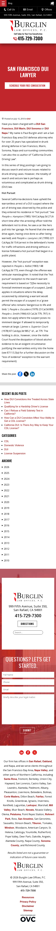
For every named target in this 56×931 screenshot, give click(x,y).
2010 (5, 560)
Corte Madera (11, 796)
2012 (5, 548)
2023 (5, 484)
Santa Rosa (10, 779)
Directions (27, 624)
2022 (5, 490)
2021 (5, 496)
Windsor (9, 827)
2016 (5, 525)
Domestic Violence (14, 445)
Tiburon (36, 823)
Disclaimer (28, 906)
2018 (5, 514)
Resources (28, 897)
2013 (5, 543)
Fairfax (39, 796)
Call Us (9, 9)
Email (28, 9)
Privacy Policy (28, 901)
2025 (5, 473)
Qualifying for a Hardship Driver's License (26, 406)
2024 (5, 478)
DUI (28, 119)
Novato (30, 810)
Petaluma (15, 814)
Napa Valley (41, 770)
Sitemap (28, 910)
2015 (5, 531)
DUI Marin (20, 128)
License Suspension (15, 453)
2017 (5, 519)
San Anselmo (25, 819)
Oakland (47, 761)
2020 (5, 502)
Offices (46, 9)
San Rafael (35, 761)
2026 (5, 467)
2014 (5, 537)
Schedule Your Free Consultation (27, 85)
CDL (6, 441)
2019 (5, 508)
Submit (27, 730)
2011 (5, 554)
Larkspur (31, 805)
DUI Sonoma (34, 128)
